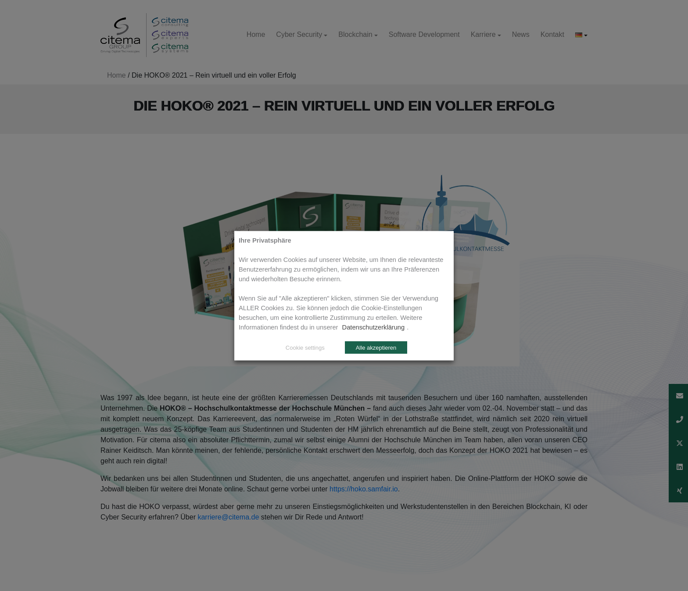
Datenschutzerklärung (373, 326)
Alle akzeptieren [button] (376, 347)
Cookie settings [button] (305, 347)
